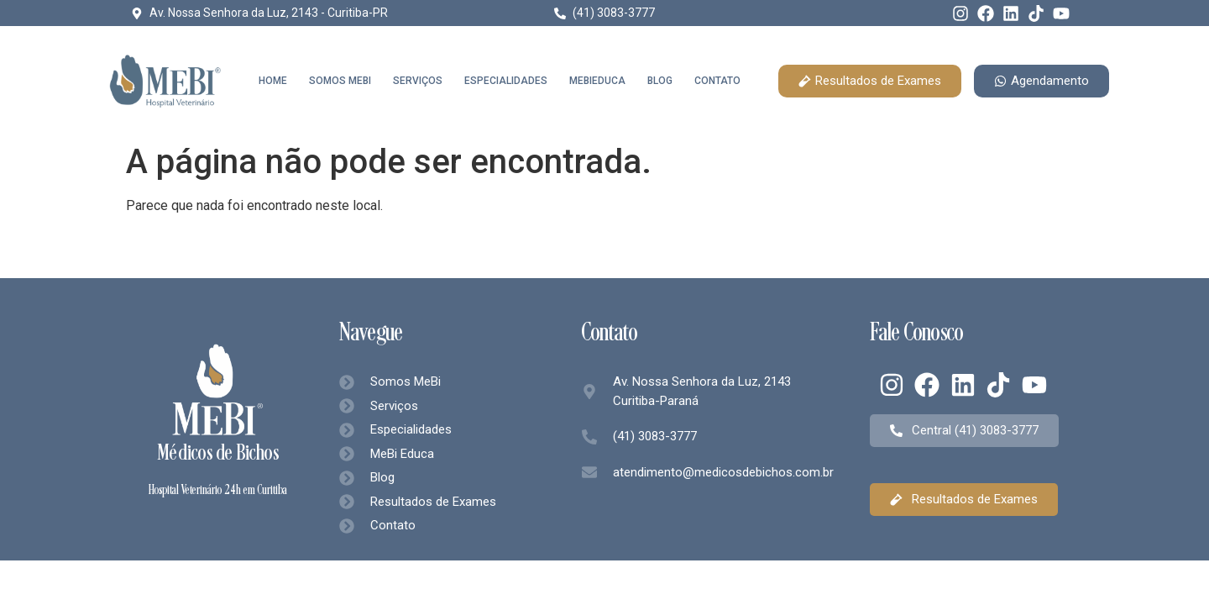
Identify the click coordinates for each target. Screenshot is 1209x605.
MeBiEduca (597, 81)
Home (273, 81)
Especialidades (505, 81)
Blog (660, 81)
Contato (717, 81)
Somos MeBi (340, 81)
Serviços (417, 81)
